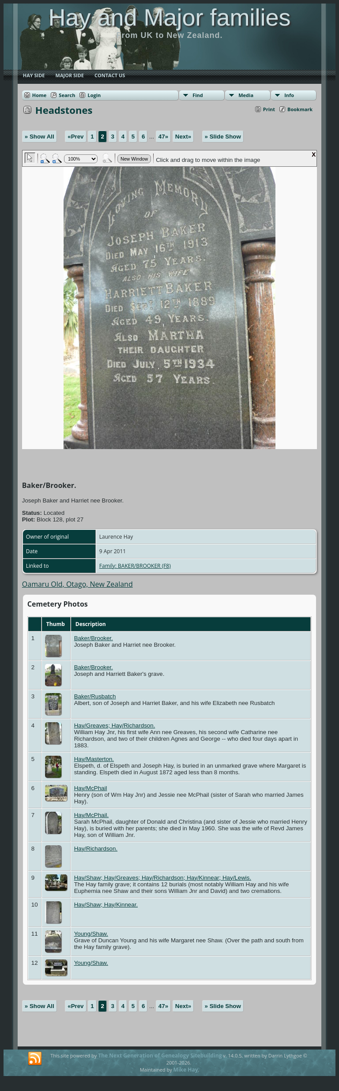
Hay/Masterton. (94, 759)
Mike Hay (185, 1069)
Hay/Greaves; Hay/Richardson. (114, 725)
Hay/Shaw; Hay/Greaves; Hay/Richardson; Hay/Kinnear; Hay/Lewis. (163, 877)
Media (245, 95)
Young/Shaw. (91, 933)
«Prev (75, 136)
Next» (183, 136)
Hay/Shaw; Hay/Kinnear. (106, 904)
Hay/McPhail (90, 788)
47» (163, 136)
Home (39, 95)
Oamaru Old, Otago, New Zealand (77, 584)
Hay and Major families (169, 17)
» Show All (39, 136)
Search (67, 95)
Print (269, 109)
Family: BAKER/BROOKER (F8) (135, 566)
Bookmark (300, 109)
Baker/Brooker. (93, 638)
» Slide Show (223, 136)
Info (289, 95)
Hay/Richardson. (96, 848)
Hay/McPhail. (91, 815)
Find (197, 95)
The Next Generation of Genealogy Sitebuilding (160, 1055)
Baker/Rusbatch (95, 696)
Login (94, 95)
